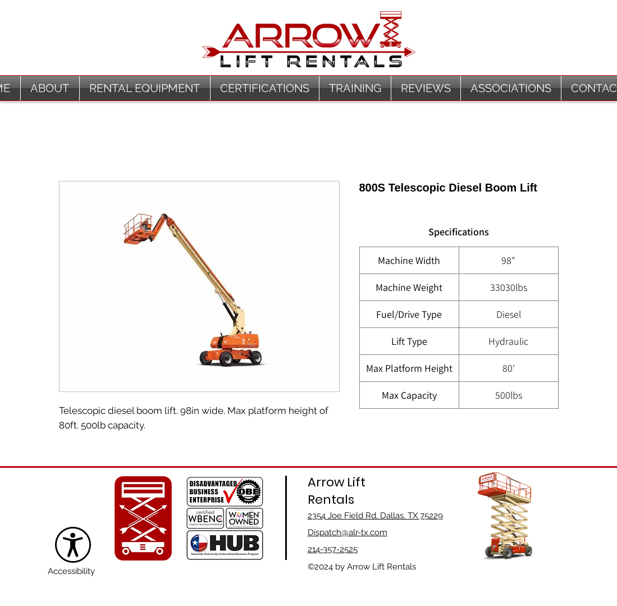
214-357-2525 (333, 549)
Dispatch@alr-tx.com (347, 532)
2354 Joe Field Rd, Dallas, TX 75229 (375, 516)
